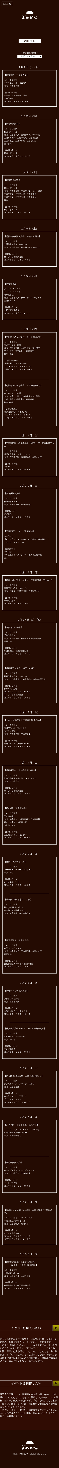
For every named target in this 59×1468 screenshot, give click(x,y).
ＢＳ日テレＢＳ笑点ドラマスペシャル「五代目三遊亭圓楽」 (23, 555)
